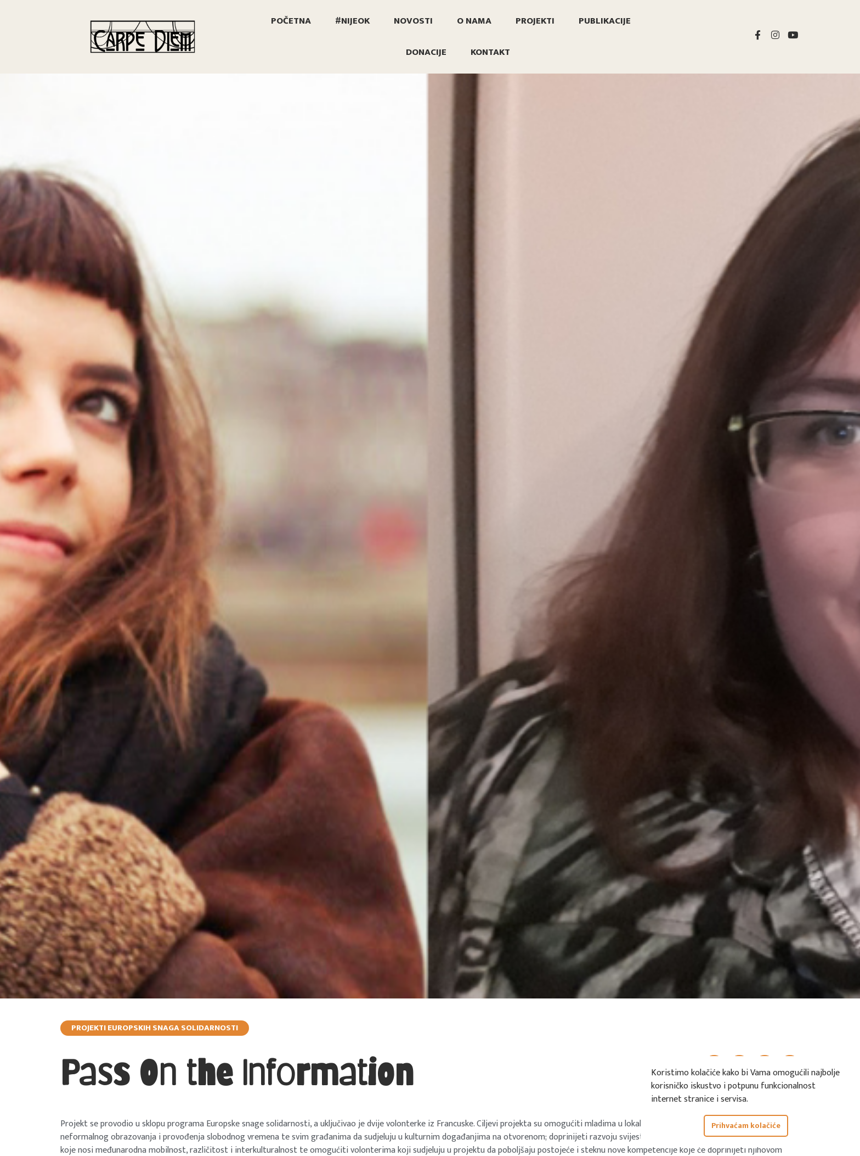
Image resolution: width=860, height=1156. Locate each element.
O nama (474, 21)
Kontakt (490, 52)
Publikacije (605, 21)
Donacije (426, 52)
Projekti (535, 21)
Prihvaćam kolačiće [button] (745, 1125)
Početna (291, 21)
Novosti (413, 21)
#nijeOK (352, 21)
